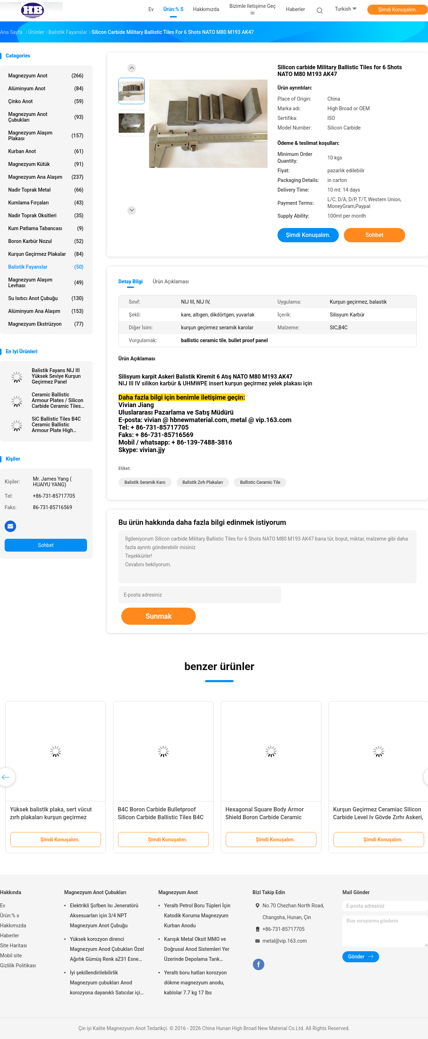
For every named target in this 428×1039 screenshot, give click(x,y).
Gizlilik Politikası (18, 965)
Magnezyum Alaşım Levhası (45, 282)
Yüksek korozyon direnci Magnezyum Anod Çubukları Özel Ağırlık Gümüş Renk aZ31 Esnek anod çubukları (107, 950)
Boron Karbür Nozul (45, 241)
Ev (2, 905)
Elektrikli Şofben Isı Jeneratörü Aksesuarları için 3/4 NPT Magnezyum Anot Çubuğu (104, 915)
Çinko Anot (45, 101)
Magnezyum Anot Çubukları (45, 117)
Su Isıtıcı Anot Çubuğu (45, 298)
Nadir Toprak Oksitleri (45, 215)
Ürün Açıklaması (171, 281)
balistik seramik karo (144, 482)
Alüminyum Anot (45, 88)
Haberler (9, 935)
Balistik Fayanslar (45, 266)
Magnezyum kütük (45, 164)
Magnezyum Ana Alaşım (45, 177)
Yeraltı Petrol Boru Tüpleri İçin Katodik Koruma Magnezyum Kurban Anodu (197, 915)
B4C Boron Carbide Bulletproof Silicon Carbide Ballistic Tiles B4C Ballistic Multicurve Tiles (160, 817)
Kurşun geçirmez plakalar (45, 254)
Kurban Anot (45, 151)
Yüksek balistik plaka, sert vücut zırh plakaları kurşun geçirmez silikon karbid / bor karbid (51, 817)
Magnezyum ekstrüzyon (45, 324)
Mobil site (11, 955)
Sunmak (159, 616)
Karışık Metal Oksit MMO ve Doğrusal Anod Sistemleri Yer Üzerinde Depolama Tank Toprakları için (196, 950)
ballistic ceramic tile (260, 482)
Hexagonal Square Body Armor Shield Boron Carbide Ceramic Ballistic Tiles (264, 817)
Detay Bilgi (130, 281)
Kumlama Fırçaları (45, 202)
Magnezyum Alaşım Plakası (45, 135)
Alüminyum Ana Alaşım (45, 311)
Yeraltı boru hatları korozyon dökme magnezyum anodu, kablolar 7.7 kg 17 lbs (195, 982)
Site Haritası (13, 945)
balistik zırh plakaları (203, 482)
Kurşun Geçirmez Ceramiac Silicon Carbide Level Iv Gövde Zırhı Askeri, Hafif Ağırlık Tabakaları (378, 817)
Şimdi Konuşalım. (397, 9)
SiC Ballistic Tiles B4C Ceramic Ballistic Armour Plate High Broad (56, 424)
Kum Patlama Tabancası (45, 228)
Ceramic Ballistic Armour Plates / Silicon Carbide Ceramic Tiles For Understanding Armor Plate (57, 400)
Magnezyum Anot (45, 75)
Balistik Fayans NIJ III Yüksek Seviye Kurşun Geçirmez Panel (56, 376)
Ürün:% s (9, 915)
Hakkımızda (13, 925)
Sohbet (46, 545)
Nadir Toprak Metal (45, 189)
